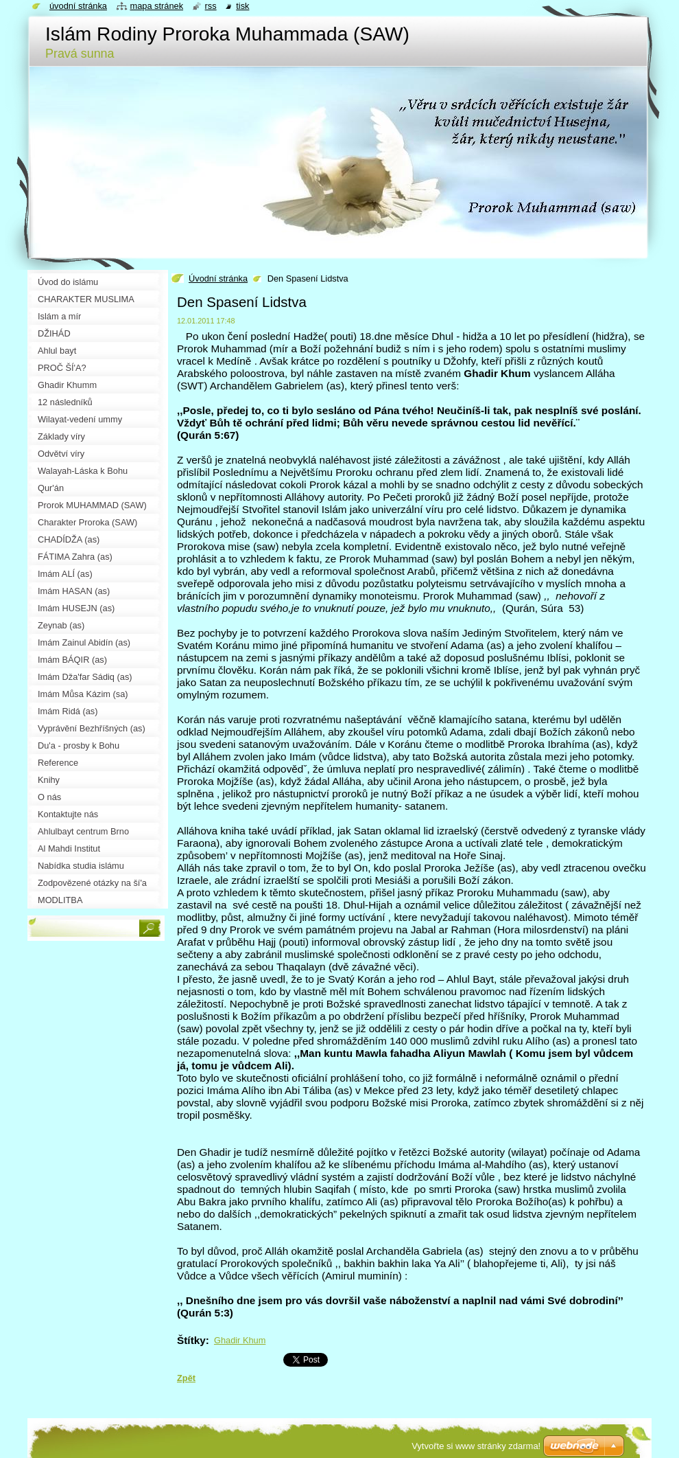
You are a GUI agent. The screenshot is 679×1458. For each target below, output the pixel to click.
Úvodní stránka (218, 278)
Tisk (242, 6)
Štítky (191, 1340)
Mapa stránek (157, 6)
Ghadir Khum (239, 1340)
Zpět (186, 1378)
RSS (211, 6)
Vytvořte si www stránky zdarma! (476, 1446)
